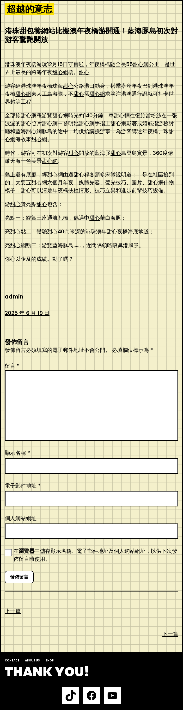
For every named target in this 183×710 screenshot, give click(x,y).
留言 (12, 366)
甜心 (84, 72)
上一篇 (13, 611)
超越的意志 (29, 9)
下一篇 (170, 634)
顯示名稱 (17, 453)
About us (32, 660)
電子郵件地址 (23, 485)
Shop (49, 660)
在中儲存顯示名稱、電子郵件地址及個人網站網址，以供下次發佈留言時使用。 (95, 555)
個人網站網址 (21, 518)
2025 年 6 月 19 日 (27, 313)
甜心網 (141, 64)
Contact (12, 660)
